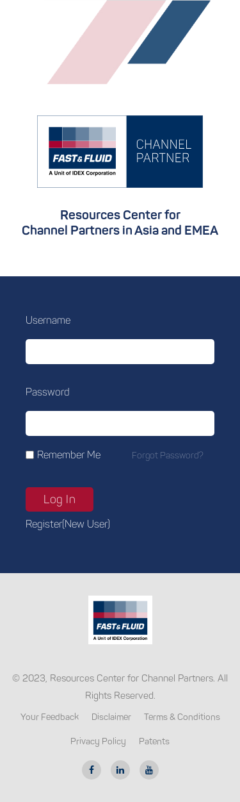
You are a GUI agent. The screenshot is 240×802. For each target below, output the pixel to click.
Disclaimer (111, 717)
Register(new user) (68, 524)
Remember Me (68, 455)
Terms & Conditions (182, 717)
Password (48, 392)
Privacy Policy (98, 741)
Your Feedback (49, 717)
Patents (154, 741)
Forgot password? (168, 455)
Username (48, 320)
